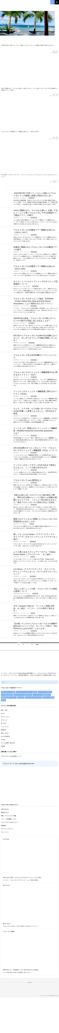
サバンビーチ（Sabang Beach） (41, 730)
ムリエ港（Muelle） (7, 730)
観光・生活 (4, 745)
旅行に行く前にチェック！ (9, 732)
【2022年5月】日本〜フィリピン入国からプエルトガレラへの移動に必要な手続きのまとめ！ (27, 45)
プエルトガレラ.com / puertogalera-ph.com (18, 799)
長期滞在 (3, 765)
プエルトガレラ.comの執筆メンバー (11, 791)
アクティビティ (5, 752)
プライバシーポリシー (7, 864)
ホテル (3, 749)
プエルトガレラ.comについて (9, 857)
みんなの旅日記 (5, 771)
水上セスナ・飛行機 (48, 732)
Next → (38, 680)
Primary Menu (57, 2)
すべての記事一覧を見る (8, 778)
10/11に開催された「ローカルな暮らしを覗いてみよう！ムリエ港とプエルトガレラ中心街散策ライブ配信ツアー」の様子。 (29, 89)
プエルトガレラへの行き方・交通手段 (27, 727)
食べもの (3, 758)
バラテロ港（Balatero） (45, 727)
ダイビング (21, 732)
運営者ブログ (5, 848)
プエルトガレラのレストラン (33, 732)
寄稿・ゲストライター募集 (8, 851)
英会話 (3, 735)
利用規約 (3, 861)
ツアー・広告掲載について (8, 854)
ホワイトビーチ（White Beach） (22, 730)
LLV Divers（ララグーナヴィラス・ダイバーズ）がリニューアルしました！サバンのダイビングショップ (29, 175)
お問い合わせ (5, 844)
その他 (3, 775)
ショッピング (5, 762)
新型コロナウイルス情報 (8, 727)
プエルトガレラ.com (45, 1030)
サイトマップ (5, 867)
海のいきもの (5, 768)
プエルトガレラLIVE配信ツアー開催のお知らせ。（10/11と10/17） (20, 131)
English (3, 781)
